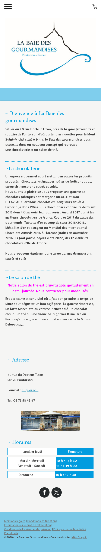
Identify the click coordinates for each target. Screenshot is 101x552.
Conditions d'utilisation (41, 521)
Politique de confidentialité (69, 529)
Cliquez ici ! (30, 390)
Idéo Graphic (79, 537)
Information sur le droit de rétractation (27, 525)
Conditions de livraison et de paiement (27, 529)
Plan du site (11, 533)
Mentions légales (14, 521)
